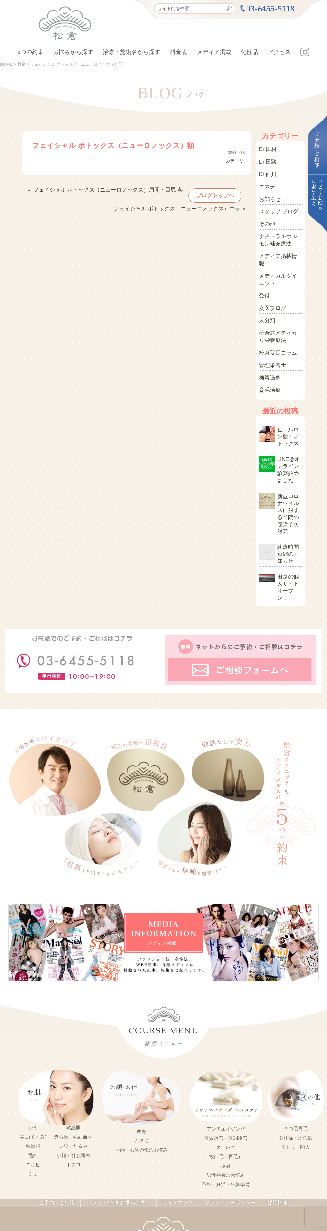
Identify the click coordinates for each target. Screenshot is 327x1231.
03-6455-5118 (156, 1196)
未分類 (265, 289)
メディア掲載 (214, 52)
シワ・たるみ (73, 1057)
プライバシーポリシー (224, 1114)
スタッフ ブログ (275, 202)
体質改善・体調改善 (225, 1049)
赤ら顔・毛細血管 (73, 1048)
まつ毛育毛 (296, 1040)
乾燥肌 (33, 1057)
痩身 (141, 1042)
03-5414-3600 (204, 1196)
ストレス (225, 1058)
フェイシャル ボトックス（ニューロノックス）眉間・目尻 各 (94, 188)
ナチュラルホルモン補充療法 (279, 227)
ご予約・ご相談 (63, 1114)
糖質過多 (268, 338)
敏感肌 (73, 1039)
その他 (265, 213)
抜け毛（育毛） (226, 1068)
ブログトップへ (201, 192)
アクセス (279, 52)
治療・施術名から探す (131, 52)
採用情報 (270, 1114)
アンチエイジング (226, 1040)
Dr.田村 (266, 148)
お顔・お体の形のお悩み (141, 1061)
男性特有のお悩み (226, 1086)
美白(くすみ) (33, 1048)
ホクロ (73, 1076)
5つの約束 (30, 52)
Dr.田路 (266, 159)
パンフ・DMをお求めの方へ (120, 1114)
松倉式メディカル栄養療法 (279, 303)
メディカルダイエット (279, 254)
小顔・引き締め (73, 1066)
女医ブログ (270, 279)
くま (33, 1085)
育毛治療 (268, 349)
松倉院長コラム (274, 317)
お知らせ (268, 191)
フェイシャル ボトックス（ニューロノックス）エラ (188, 201)
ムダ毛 (141, 1052)
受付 (263, 268)
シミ (33, 1039)
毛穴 (33, 1066)
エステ (265, 180)
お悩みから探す (73, 52)
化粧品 (249, 52)
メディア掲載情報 (277, 240)
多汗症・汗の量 (295, 1049)
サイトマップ (175, 1114)
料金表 (178, 52)
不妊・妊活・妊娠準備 (226, 1095)
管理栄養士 (270, 328)
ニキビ (33, 1076)
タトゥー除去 (295, 1058)
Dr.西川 (266, 169)
